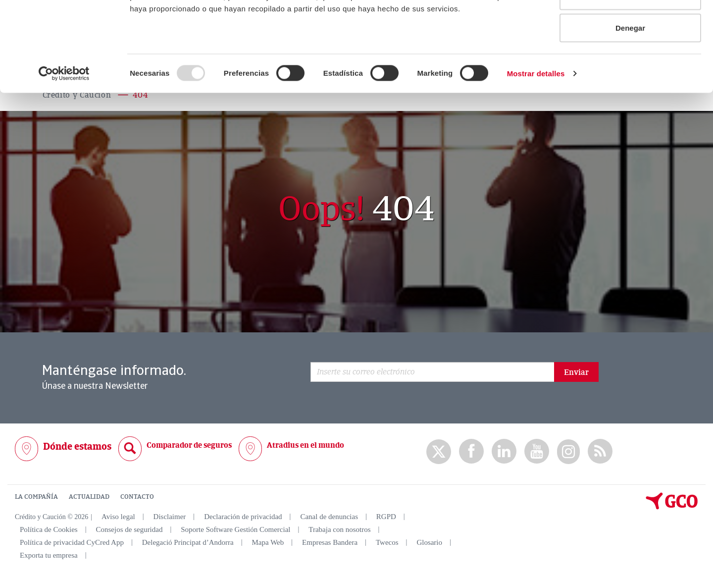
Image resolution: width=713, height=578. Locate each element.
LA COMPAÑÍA (36, 497)
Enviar (576, 372)
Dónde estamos (77, 446)
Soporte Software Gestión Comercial (235, 529)
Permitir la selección (630, 58)
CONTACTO (137, 497)
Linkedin (504, 451)
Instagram (568, 451)
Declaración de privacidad (243, 517)
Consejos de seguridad (129, 529)
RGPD (386, 517)
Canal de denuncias (329, 517)
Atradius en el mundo (305, 445)
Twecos (387, 542)
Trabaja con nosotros (339, 529)
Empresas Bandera (329, 542)
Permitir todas (631, 26)
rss (600, 451)
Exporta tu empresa (49, 555)
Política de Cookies (49, 529)
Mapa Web (268, 542)
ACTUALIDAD (89, 497)
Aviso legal (118, 517)
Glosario (429, 542)
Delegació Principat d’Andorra (188, 542)
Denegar (630, 91)
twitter (438, 451)
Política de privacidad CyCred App (72, 542)
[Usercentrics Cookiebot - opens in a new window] (64, 136)
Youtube (536, 451)
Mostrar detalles (536, 136)
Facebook (471, 451)
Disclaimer (169, 517)
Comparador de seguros (189, 445)
